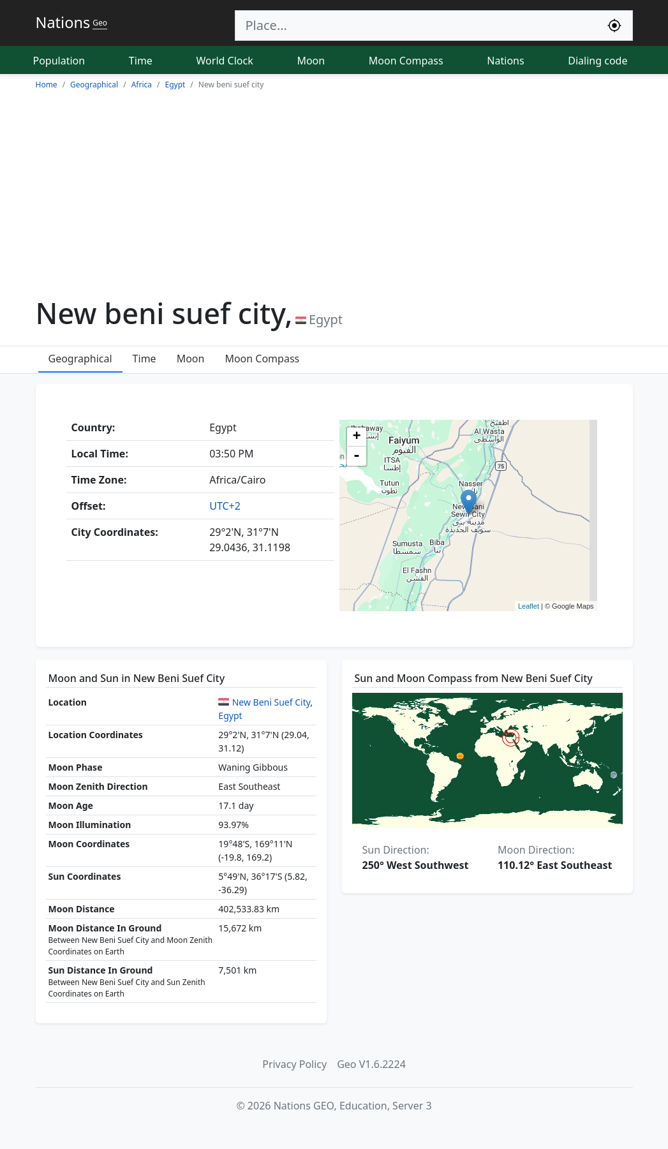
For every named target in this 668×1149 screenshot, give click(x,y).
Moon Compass (406, 61)
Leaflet (528, 606)
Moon (311, 61)
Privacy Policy (294, 1064)
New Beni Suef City (271, 702)
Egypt (230, 715)
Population (59, 61)
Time (140, 61)
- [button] (356, 456)
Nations (505, 61)
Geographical (80, 359)
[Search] (416, 25)
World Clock (225, 61)
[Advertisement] (334, 190)
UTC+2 (225, 506)
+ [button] (356, 437)
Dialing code (597, 61)
